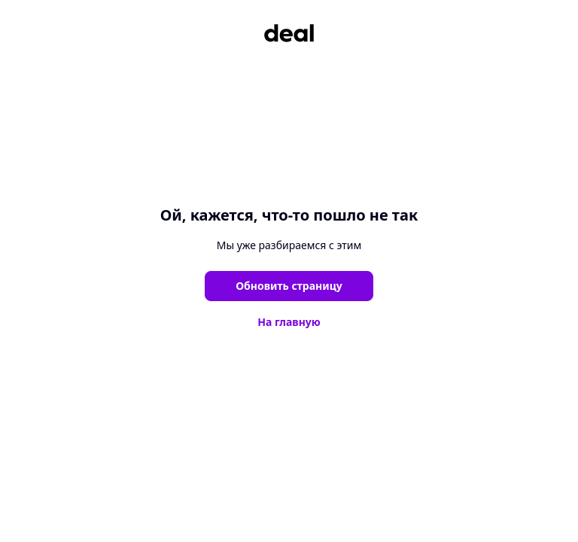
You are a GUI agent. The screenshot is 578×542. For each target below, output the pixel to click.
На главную (289, 322)
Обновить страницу (289, 286)
